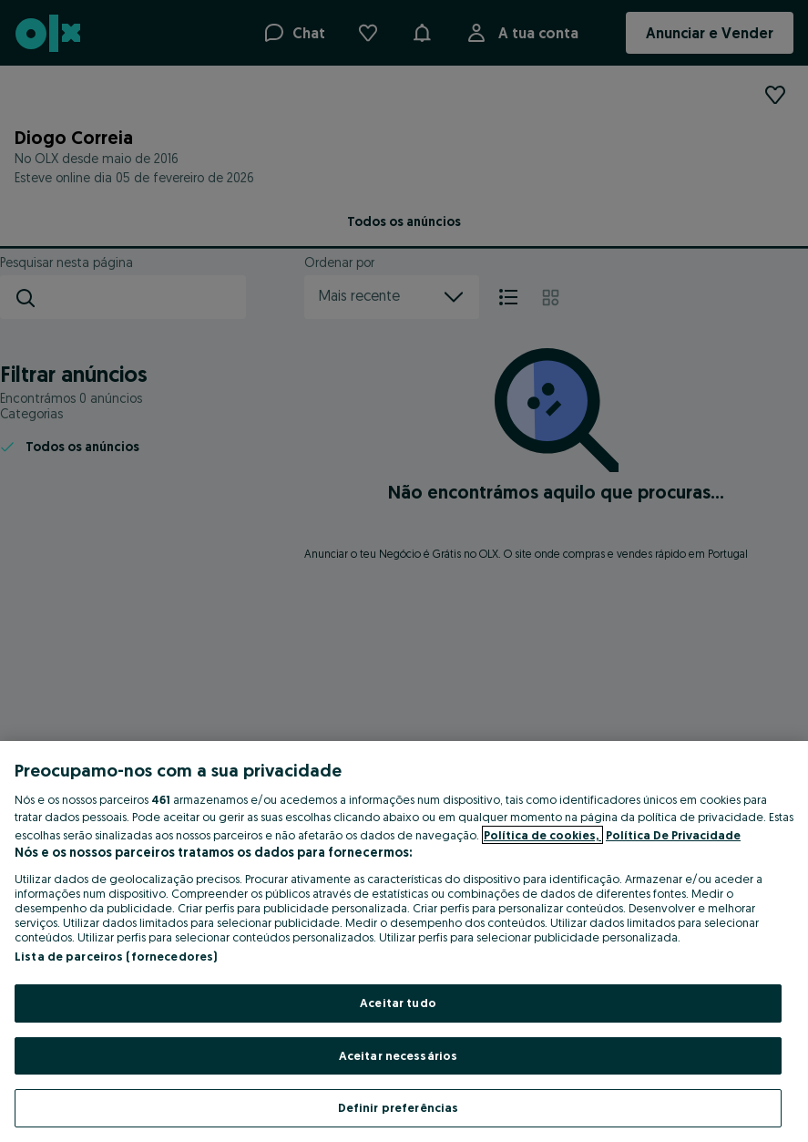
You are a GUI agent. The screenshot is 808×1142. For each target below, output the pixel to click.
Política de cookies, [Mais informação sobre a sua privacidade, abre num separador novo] (542, 835)
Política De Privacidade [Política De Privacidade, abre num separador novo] (673, 835)
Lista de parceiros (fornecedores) (116, 956)
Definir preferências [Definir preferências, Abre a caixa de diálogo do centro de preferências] (398, 1107)
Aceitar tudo (398, 1002)
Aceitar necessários (398, 1055)
